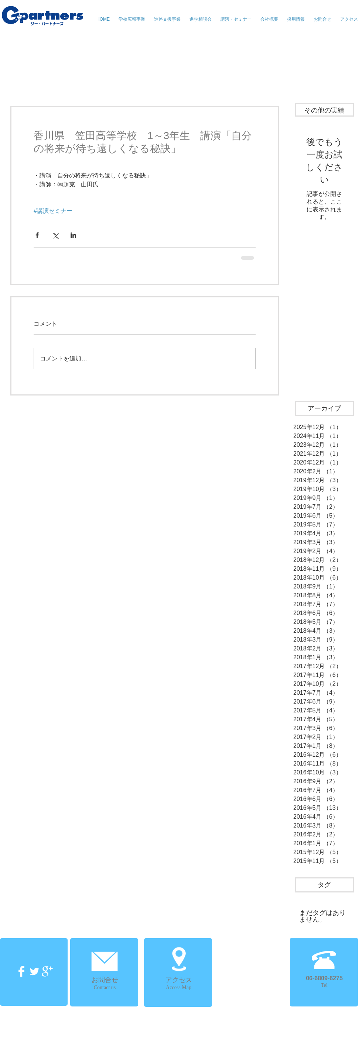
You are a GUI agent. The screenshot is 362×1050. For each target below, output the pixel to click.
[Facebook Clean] (21, 971)
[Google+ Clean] (47, 971)
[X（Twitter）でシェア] (55, 235)
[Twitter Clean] (34, 971)
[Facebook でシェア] (37, 235)
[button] (236, 19)
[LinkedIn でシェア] (73, 235)
